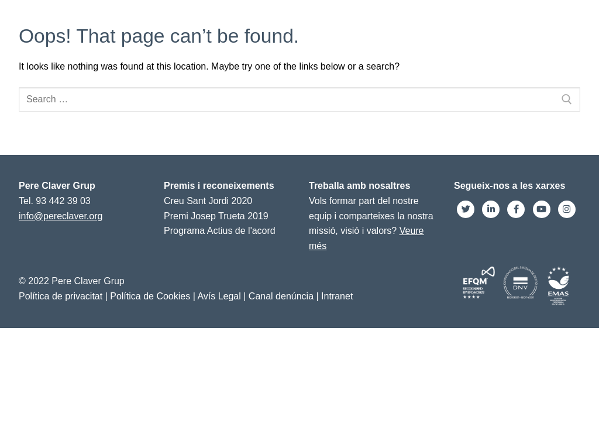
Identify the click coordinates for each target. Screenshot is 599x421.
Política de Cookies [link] (150, 296)
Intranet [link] (337, 296)
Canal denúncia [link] (281, 296)
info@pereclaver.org (60, 216)
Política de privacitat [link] (60, 296)
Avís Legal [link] (218, 296)
